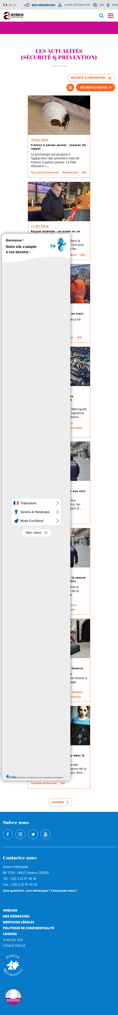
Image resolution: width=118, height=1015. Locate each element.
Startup (76, 696)
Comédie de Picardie (44, 783)
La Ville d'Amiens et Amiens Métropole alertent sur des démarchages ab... (52, 400)
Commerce (70, 255)
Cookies (10, 934)
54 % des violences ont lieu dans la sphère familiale (57, 757)
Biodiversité (70, 172)
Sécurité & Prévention (45, 172)
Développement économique (49, 692)
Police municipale (42, 519)
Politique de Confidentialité (28, 928)
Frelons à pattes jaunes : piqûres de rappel (58, 146)
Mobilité (36, 337)
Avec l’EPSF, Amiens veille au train (57, 313)
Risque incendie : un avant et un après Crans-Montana (55, 233)
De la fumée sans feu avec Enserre (57, 668)
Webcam (10, 910)
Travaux (68, 423)
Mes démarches (16, 916)
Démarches (38, 432)
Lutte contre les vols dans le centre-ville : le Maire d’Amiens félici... (58, 579)
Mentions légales (18, 922)
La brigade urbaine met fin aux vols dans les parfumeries (58, 492)
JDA (84, 172)
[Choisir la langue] (9, 5)
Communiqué (73, 427)
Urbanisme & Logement (46, 427)
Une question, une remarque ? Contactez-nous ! (40, 890)
